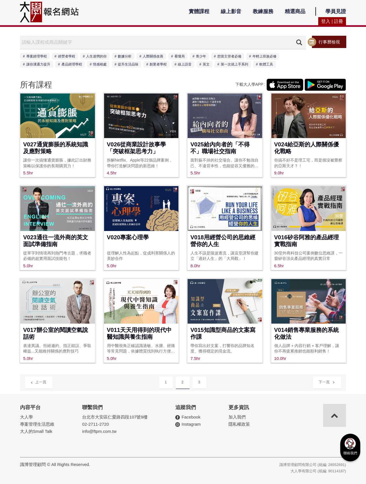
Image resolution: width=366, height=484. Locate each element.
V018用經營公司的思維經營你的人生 (222, 240)
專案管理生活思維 (37, 424)
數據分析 (125, 56)
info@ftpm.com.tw (99, 431)
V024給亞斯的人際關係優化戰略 (306, 147)
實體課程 (199, 11)
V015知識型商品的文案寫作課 (222, 333)
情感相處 (100, 64)
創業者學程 (158, 64)
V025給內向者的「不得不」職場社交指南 (220, 147)
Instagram (191, 424)
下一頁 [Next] (327, 381)
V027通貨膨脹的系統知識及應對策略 (55, 147)
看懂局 (179, 56)
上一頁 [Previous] (38, 381)
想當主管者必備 (229, 56)
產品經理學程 (71, 64)
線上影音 (231, 11)
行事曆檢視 (329, 41)
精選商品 (295, 11)
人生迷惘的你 (96, 56)
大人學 (26, 417)
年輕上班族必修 (264, 56)
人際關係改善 (153, 56)
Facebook (191, 417)
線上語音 (185, 64)
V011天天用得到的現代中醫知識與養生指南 (139, 333)
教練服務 (263, 11)
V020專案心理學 (128, 237)
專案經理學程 (36, 56)
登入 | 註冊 (332, 21)
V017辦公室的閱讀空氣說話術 (55, 333)
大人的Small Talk (36, 431)
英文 (206, 64)
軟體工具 (266, 64)
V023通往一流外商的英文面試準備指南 (55, 240)
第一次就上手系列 (234, 64)
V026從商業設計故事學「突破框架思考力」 (136, 147)
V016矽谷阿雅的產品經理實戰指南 (306, 240)
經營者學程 (66, 56)
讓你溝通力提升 (38, 64)
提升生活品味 (128, 64)
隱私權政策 (239, 424)
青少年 (201, 56)
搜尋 (299, 42)
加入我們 (237, 417)
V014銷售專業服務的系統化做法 (306, 333)
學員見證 (335, 11)
